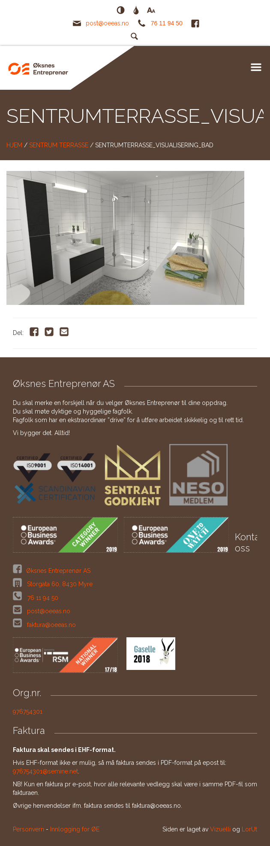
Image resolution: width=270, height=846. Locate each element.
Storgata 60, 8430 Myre (59, 584)
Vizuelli (220, 829)
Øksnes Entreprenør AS (58, 570)
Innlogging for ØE (74, 829)
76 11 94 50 (167, 23)
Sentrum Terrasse (58, 145)
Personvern (28, 829)
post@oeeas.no (107, 23)
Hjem (14, 145)
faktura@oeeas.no (51, 624)
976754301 (27, 711)
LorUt (249, 829)
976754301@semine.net (45, 771)
